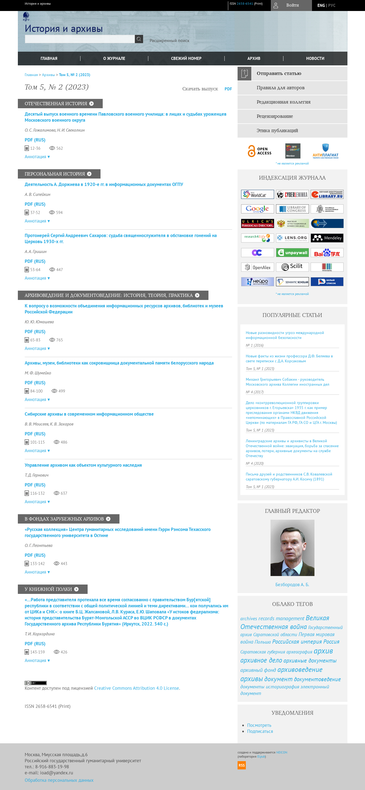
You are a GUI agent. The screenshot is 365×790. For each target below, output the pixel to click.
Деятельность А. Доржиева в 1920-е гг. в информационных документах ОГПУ (104, 184)
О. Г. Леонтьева (38, 545)
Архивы (48, 74)
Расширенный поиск (170, 40)
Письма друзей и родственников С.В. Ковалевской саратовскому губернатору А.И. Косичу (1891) (289, 477)
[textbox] (80, 39)
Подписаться (260, 731)
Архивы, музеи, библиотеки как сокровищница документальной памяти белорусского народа (119, 363)
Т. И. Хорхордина (40, 633)
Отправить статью (279, 73)
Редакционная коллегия (284, 102)
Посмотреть (259, 725)
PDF (228, 88)
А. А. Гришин (35, 251)
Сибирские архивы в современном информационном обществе (89, 414)
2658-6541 (245, 3)
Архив (253, 58)
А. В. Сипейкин (37, 194)
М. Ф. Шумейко (38, 372)
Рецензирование (275, 116)
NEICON (281, 752)
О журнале (114, 58)
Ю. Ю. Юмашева (39, 321)
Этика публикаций (277, 130)
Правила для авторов (281, 87)
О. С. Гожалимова (40, 130)
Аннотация (35, 157)
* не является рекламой (292, 163)
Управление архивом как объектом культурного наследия (83, 465)
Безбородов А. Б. (292, 585)
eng (321, 5)
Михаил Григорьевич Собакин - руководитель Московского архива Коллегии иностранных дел (287, 382)
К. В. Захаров (61, 424)
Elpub (261, 756)
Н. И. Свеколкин (71, 130)
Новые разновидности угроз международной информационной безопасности (285, 335)
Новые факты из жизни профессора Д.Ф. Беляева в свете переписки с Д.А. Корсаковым (289, 358)
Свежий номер (186, 58)
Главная (49, 58)
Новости (315, 58)
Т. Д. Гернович (37, 475)
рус (331, 5)
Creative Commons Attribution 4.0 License (136, 688)
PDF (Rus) (35, 140)
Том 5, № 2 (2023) (74, 74)
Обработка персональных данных (59, 780)
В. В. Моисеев (36, 424)
